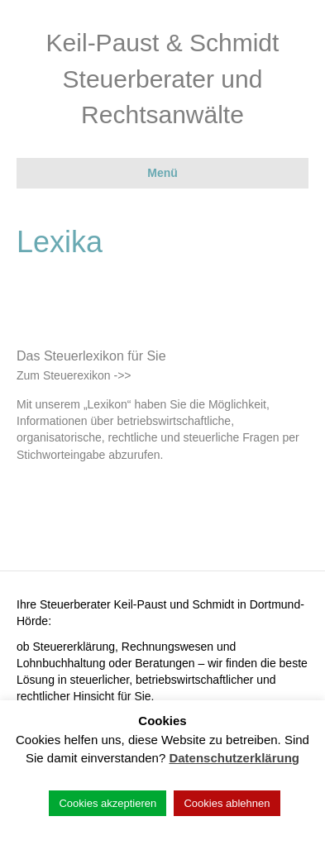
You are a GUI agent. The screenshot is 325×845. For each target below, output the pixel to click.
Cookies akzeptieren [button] (107, 803)
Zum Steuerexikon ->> (74, 375)
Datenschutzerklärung (234, 758)
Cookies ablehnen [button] (227, 803)
